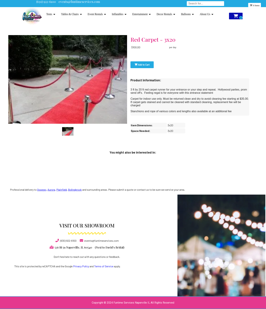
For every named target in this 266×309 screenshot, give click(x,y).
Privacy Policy (81, 266)
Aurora (51, 189)
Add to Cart (142, 64)
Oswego (41, 189)
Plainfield (61, 189)
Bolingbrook (75, 189)
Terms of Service (103, 266)
